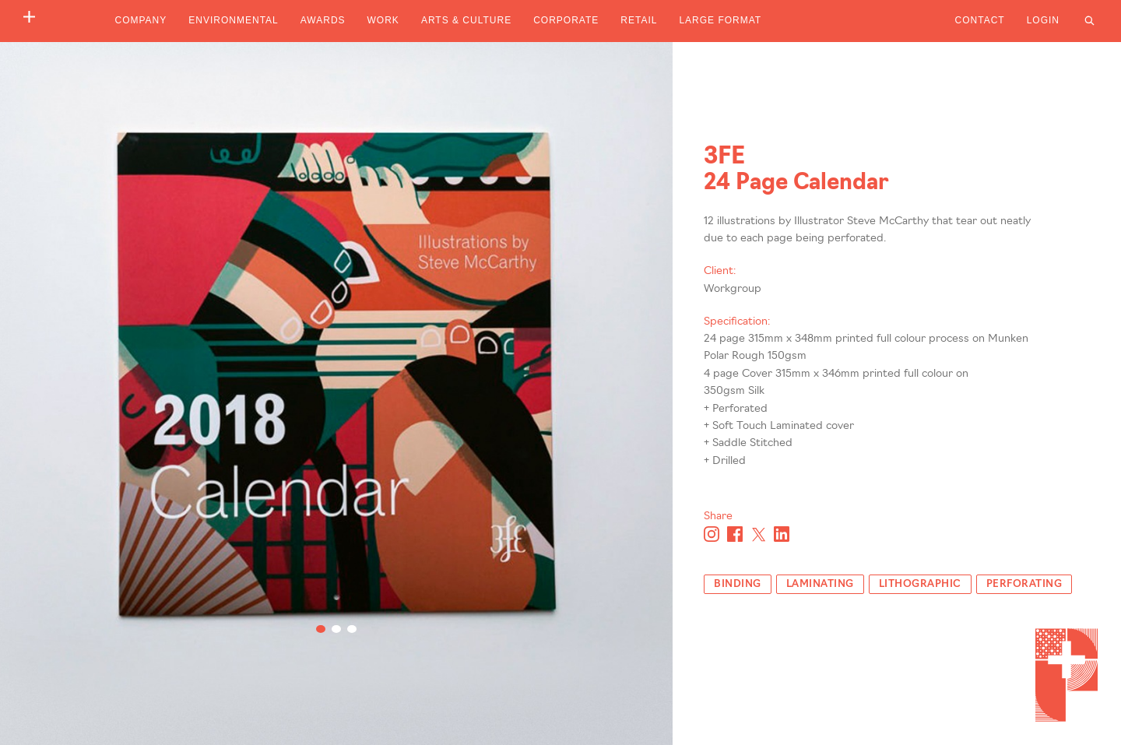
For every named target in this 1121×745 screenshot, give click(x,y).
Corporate (566, 20)
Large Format (720, 20)
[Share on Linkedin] (781, 534)
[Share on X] (758, 534)
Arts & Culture (466, 20)
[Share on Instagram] (711, 534)
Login (1043, 20)
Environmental (233, 20)
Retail (638, 20)
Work (383, 20)
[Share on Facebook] (735, 534)
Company (141, 20)
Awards (323, 20)
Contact (980, 20)
